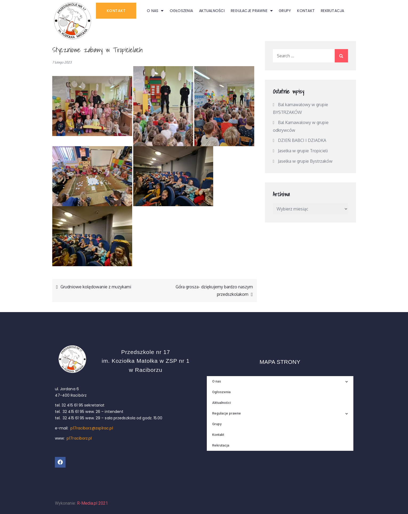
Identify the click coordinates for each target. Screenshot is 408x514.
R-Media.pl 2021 (92, 503)
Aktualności (212, 10)
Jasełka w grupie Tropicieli (303, 150)
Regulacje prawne (252, 11)
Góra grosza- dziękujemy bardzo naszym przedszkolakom (214, 290)
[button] (116, 11)
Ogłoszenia (181, 10)
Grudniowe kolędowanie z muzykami (95, 286)
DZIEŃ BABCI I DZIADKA (302, 140)
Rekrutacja (332, 10)
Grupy (285, 10)
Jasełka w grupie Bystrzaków (305, 161)
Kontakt (306, 10)
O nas (155, 11)
